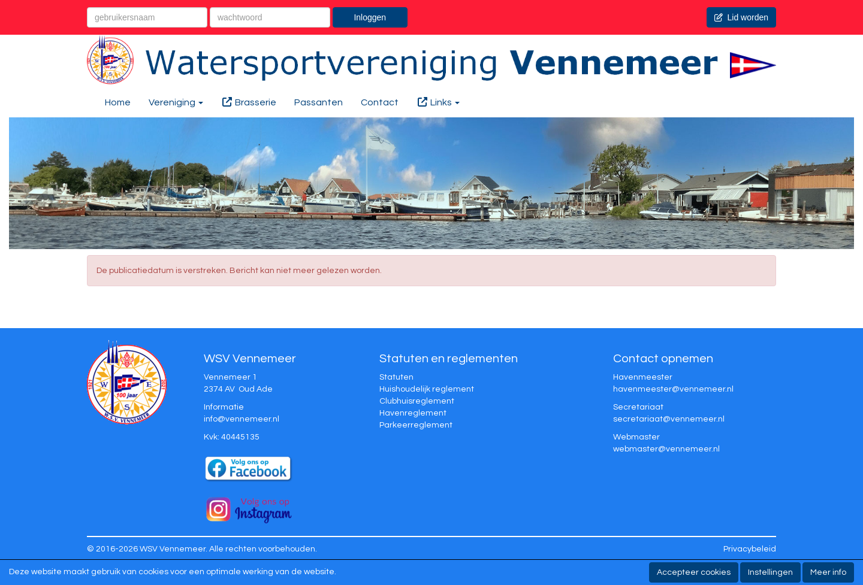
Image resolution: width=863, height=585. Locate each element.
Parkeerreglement (415, 425)
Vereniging (176, 102)
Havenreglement (412, 413)
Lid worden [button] (741, 17)
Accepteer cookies (694, 572)
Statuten (396, 377)
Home (118, 102)
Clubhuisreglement (416, 401)
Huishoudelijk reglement (426, 389)
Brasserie (248, 102)
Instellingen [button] (770, 572)
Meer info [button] (828, 572)
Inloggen (370, 17)
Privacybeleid (749, 549)
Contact (380, 102)
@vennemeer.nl (241, 419)
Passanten (318, 102)
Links (438, 102)
